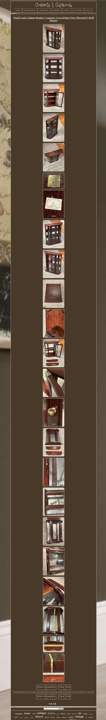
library (63, 714)
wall (86, 717)
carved (90, 714)
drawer (39, 716)
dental (91, 717)
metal (64, 717)
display (27, 713)
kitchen (51, 713)
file (79, 713)
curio (16, 717)
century (58, 717)
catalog (85, 714)
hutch (47, 717)
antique (41, 713)
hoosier (74, 714)
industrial (26, 717)
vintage (79, 716)
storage (21, 717)
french (53, 717)
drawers (32, 717)
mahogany (18, 714)
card (34, 714)
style (58, 714)
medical (70, 717)
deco (68, 714)
